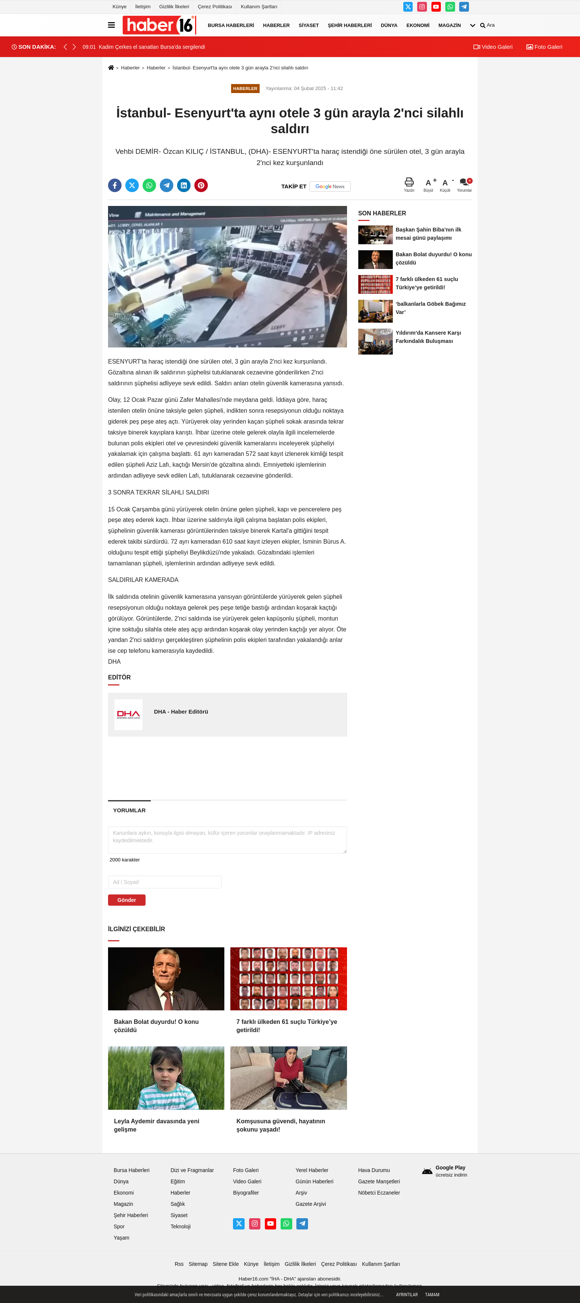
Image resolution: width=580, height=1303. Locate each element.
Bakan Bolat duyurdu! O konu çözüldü (156, 1026)
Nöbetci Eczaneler (379, 1193)
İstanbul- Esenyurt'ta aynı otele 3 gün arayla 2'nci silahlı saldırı (240, 68)
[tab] (129, 810)
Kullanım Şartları (259, 6)
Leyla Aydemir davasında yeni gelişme (156, 1125)
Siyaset (309, 25)
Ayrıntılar (407, 1294)
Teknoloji (181, 1226)
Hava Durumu (374, 1170)
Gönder (126, 900)
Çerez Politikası (215, 6)
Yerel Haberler (312, 1170)
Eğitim (178, 1181)
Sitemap (198, 1264)
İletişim (142, 6)
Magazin (450, 25)
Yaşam (121, 1238)
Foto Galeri (544, 47)
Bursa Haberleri (231, 25)
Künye (119, 6)
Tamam (432, 1294)
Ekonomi (418, 25)
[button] (74, 47)
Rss (179, 1264)
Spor (119, 1226)
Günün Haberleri (315, 1181)
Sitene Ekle (226, 1264)
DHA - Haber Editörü (181, 711)
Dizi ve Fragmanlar (192, 1170)
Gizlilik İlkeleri (174, 6)
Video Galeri (492, 47)
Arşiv (301, 1193)
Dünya (389, 25)
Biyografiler (246, 1193)
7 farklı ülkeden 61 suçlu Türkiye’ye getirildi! (286, 1026)
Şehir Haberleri (350, 25)
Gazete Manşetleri (379, 1181)
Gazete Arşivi (311, 1204)
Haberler (276, 25)
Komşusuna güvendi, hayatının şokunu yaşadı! (280, 1125)
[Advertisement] (228, 768)
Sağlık (178, 1204)
